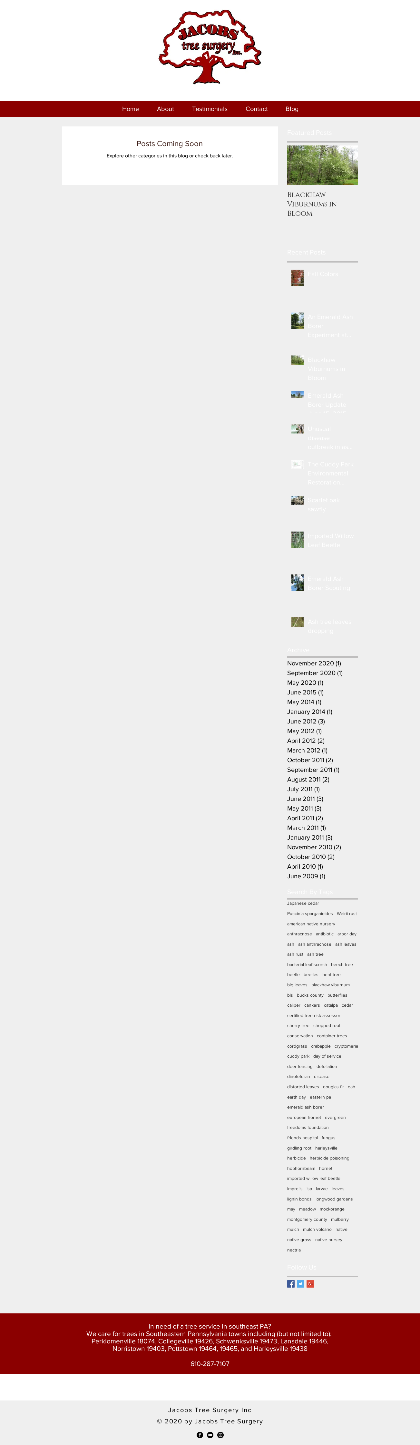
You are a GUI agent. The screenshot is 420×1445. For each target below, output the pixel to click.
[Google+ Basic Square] (310, 1284)
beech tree (342, 964)
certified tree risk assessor (313, 1015)
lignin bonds (299, 1198)
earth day (296, 1097)
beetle (293, 974)
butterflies (337, 995)
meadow (307, 1208)
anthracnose (299, 933)
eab (351, 1086)
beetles (311, 974)
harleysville (326, 1148)
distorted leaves (303, 1086)
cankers (312, 1005)
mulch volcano (317, 1229)
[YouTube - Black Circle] (210, 1435)
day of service (327, 1056)
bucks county (310, 995)
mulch (293, 1229)
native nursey (328, 1239)
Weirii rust (347, 913)
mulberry (340, 1219)
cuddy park (298, 1056)
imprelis (295, 1188)
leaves (338, 1188)
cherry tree (298, 1025)
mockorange (332, 1208)
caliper (293, 1005)
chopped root (326, 1025)
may (291, 1208)
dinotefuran (298, 1076)
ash (290, 944)
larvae (322, 1188)
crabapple (321, 1046)
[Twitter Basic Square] (300, 1284)
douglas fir (333, 1086)
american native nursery (311, 923)
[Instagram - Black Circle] (220, 1435)
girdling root (299, 1148)
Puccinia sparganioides (310, 913)
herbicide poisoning (329, 1158)
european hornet (304, 1117)
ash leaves (346, 944)
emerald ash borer (305, 1107)
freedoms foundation (308, 1127)
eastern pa (320, 1097)
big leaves (297, 984)
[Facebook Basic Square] (291, 1284)
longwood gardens (334, 1198)
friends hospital (302, 1137)
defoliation (327, 1066)
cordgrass (297, 1046)
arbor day (347, 933)
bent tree (331, 974)
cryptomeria (346, 1046)
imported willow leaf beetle (313, 1178)
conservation (300, 1035)
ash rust (295, 954)
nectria (294, 1249)
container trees (332, 1035)
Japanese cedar (303, 903)
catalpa (331, 1005)
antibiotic (325, 933)
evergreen (335, 1117)
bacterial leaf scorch (307, 964)
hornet (325, 1168)
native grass (299, 1239)
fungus (329, 1137)
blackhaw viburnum (330, 984)
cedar (347, 1005)
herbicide (296, 1158)
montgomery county (307, 1219)
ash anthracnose (314, 944)
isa (309, 1188)
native (341, 1229)
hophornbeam (301, 1168)
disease (321, 1076)
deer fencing (300, 1066)
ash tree (315, 954)
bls (290, 995)
